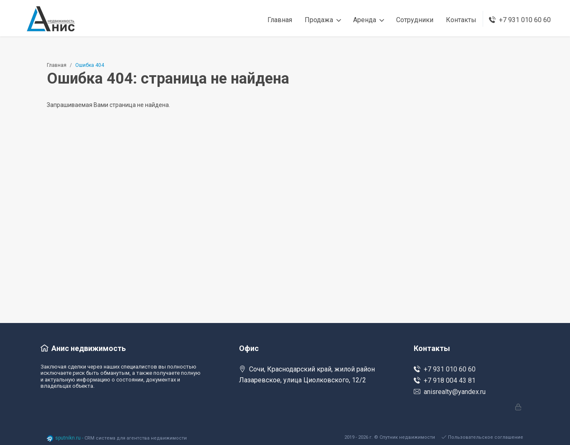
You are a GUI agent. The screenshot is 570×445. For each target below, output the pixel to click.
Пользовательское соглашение (482, 437)
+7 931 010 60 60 (445, 369)
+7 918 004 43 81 (445, 380)
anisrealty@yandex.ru (450, 392)
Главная (56, 65)
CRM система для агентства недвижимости (135, 438)
